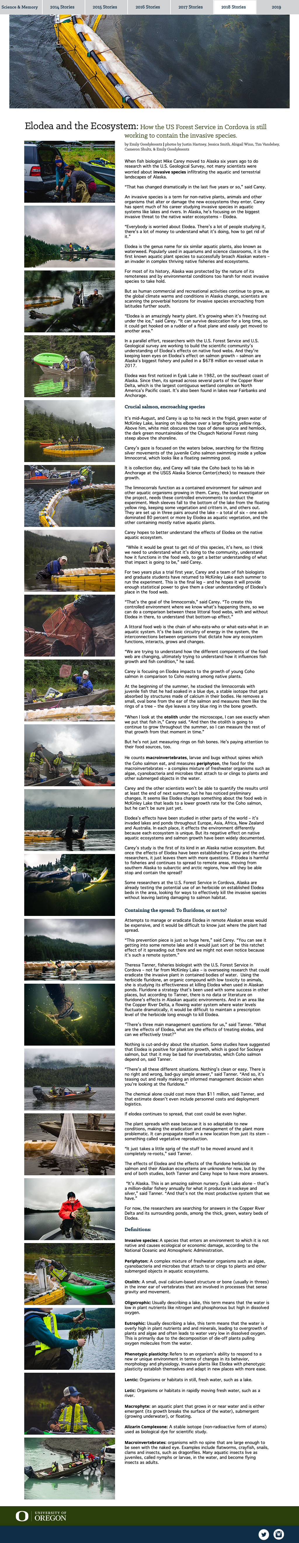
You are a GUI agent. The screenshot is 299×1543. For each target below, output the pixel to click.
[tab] (69, 172)
